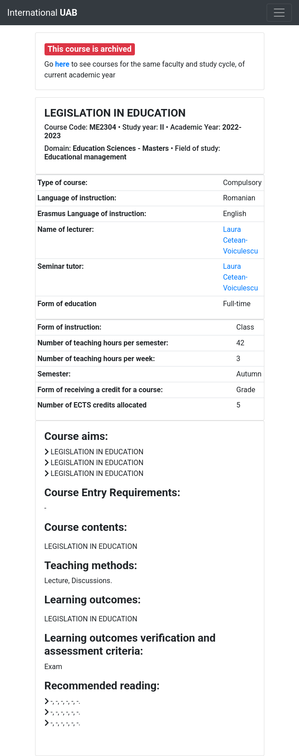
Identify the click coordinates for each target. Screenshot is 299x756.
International (42, 12)
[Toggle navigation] (279, 13)
